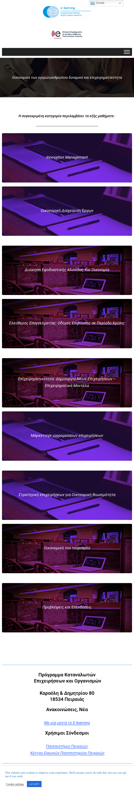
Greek (97, 3)
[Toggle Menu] (127, 52)
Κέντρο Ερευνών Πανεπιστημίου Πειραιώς (67, 753)
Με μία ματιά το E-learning (67, 722)
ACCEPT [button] (34, 784)
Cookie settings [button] (15, 784)
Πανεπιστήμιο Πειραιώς (67, 746)
